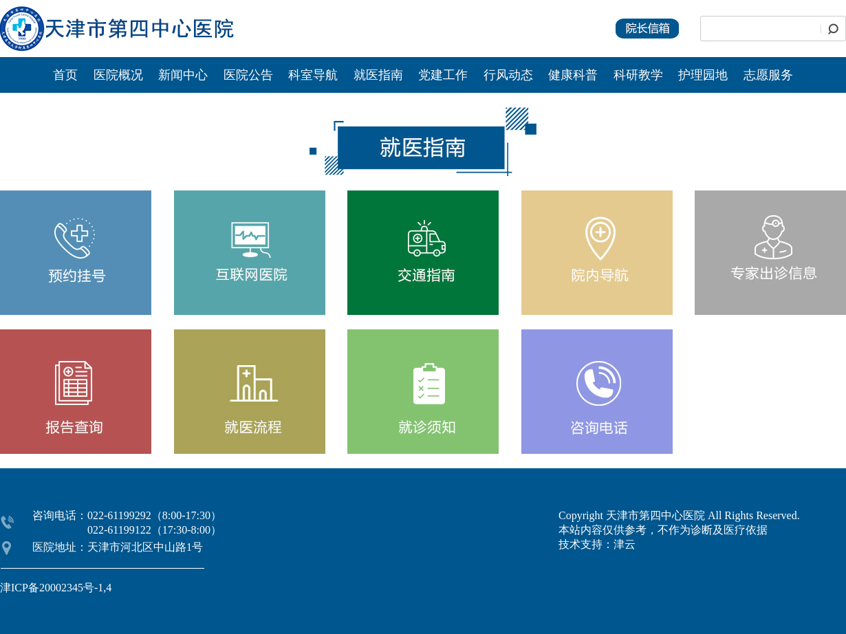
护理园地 (703, 75)
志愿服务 (768, 75)
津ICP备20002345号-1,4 (55, 587)
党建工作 (443, 75)
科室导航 (313, 75)
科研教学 (638, 75)
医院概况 (118, 75)
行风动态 (508, 75)
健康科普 (573, 75)
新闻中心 (184, 75)
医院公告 (250, 75)
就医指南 (378, 75)
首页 (65, 75)
